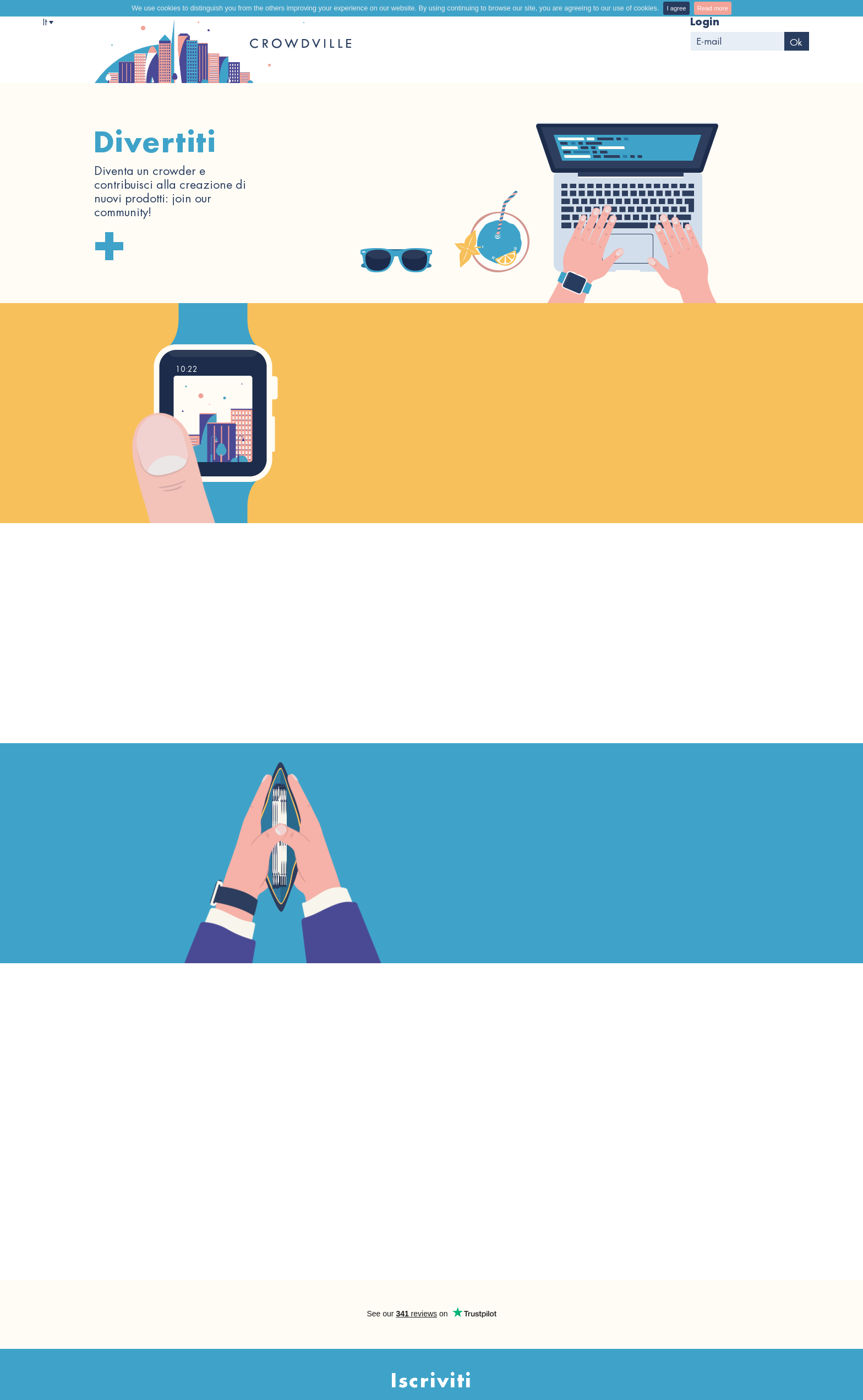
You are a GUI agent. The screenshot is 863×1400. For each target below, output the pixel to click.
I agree (676, 8)
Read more (712, 8)
